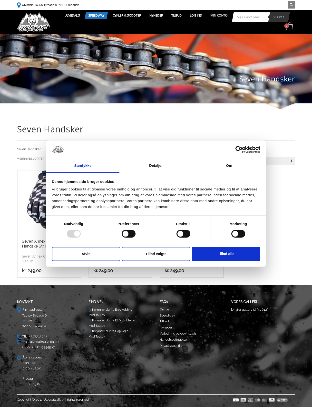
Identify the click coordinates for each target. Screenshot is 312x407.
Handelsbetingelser (174, 339)
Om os (164, 309)
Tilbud (164, 321)
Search (279, 17)
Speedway (167, 315)
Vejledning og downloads (178, 333)
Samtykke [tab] (83, 166)
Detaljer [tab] (156, 166)
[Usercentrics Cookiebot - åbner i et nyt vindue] (239, 149)
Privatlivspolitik (171, 345)
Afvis (85, 254)
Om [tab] (229, 166)
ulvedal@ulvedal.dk (44, 342)
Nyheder (166, 327)
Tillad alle (226, 254)
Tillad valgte (156, 254)
